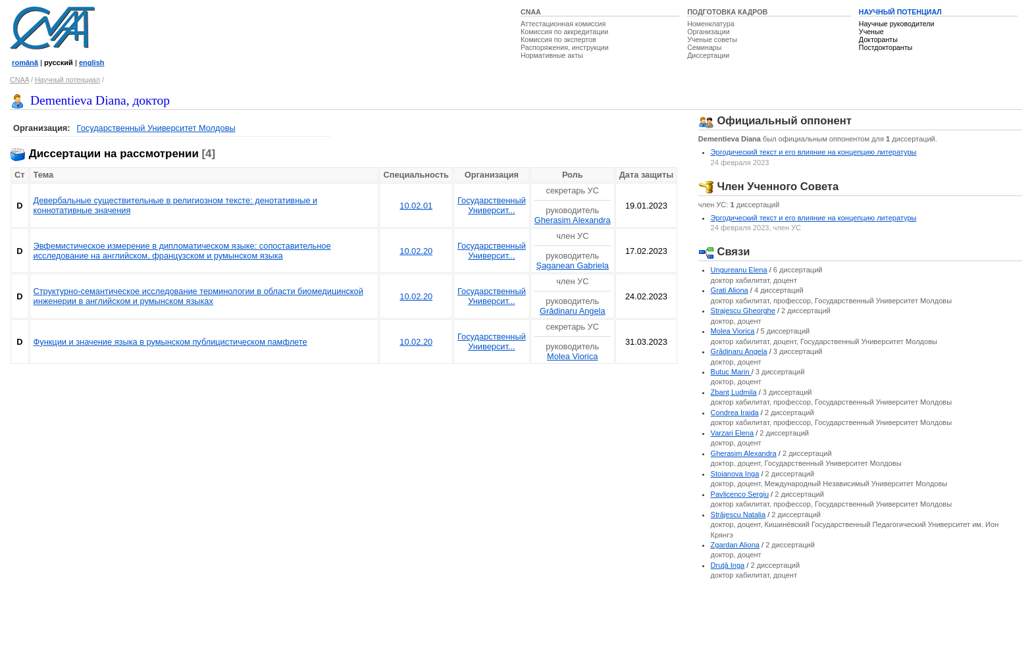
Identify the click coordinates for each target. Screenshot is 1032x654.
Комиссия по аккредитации (564, 32)
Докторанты (878, 39)
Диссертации (708, 55)
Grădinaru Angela (573, 311)
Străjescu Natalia (738, 514)
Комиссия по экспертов (558, 39)
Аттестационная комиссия (563, 24)
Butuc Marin (731, 372)
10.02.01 (416, 206)
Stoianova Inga (735, 474)
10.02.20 (416, 251)
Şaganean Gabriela (572, 265)
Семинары (704, 47)
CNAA (531, 12)
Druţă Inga (728, 565)
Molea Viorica (572, 356)
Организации (708, 32)
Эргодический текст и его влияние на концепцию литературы (814, 152)
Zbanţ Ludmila (734, 392)
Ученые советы (712, 39)
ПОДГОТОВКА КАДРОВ (727, 12)
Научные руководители (897, 24)
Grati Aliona (729, 290)
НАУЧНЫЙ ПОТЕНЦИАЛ (900, 12)
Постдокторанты (885, 47)
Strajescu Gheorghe (743, 310)
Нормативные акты (552, 55)
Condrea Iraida (735, 412)
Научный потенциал (67, 80)
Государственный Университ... (491, 205)
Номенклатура (711, 24)
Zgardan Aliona (735, 545)
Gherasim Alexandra (572, 220)
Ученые (871, 32)
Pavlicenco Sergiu (740, 494)
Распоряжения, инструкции (565, 47)
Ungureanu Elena (739, 270)
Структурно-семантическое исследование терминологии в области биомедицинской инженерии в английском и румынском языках (198, 296)
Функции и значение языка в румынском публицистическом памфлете (170, 342)
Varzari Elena (732, 433)
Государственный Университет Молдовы (156, 128)
